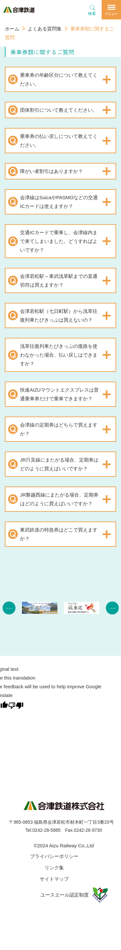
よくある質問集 (45, 28)
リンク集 (54, 867)
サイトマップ (54, 879)
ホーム (12, 28)
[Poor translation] (16, 704)
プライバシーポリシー (54, 856)
